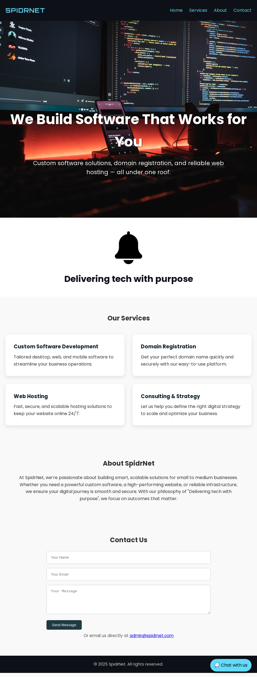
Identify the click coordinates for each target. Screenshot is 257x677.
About (220, 10)
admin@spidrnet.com (152, 640)
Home (176, 10)
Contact (242, 10)
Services (198, 10)
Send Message (64, 629)
